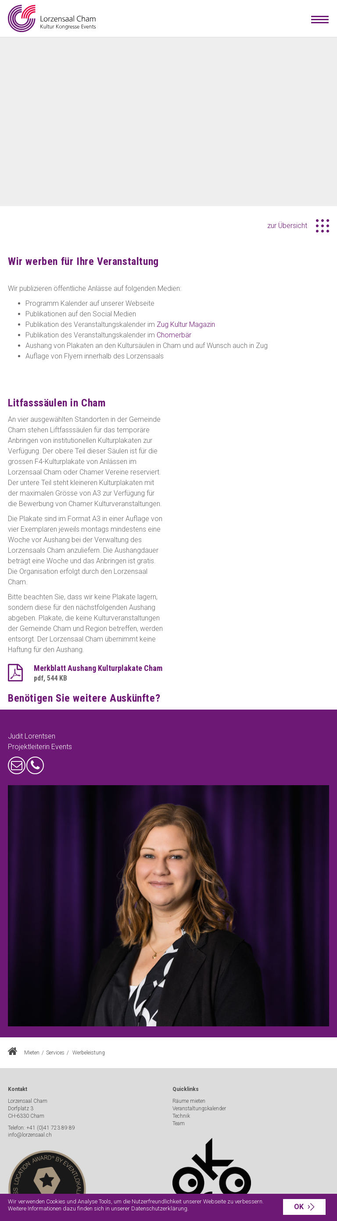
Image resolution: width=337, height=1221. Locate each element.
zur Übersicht (287, 225)
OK (299, 1207)
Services (55, 1053)
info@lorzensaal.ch (30, 1135)
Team (178, 1123)
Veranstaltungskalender (199, 1108)
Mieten (31, 1053)
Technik (181, 1116)
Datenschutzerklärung (159, 1208)
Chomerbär (174, 335)
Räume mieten (188, 1101)
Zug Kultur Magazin (186, 324)
